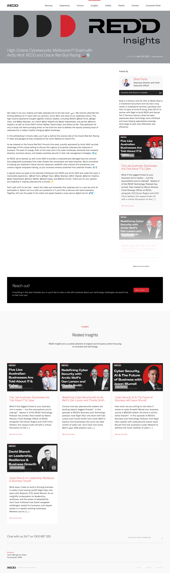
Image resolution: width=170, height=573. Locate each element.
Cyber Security (156, 56)
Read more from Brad (141, 266)
